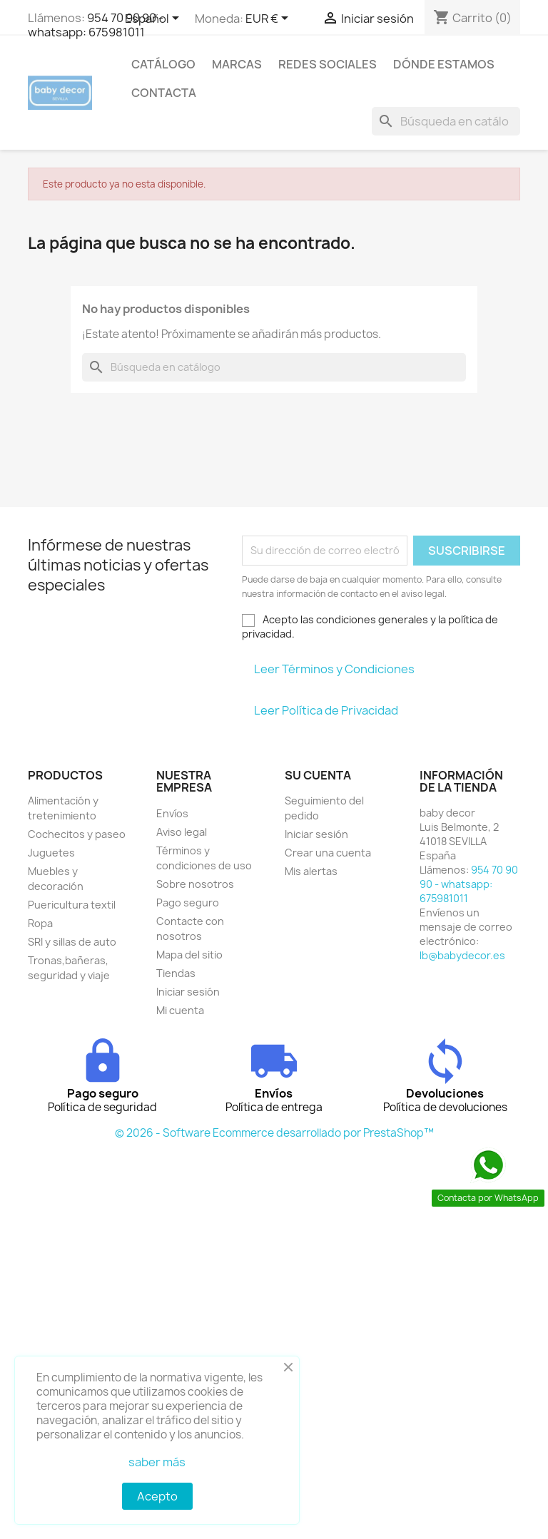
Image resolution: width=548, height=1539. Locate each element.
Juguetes (51, 852)
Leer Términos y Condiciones (334, 669)
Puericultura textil (72, 904)
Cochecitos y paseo (77, 834)
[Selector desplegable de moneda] (269, 19)
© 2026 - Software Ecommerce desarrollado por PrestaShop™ (274, 1132)
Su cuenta (318, 775)
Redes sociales (327, 64)
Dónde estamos (443, 64)
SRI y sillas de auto (72, 942)
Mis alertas (311, 871)
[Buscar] (446, 121)
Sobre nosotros (195, 884)
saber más (157, 1462)
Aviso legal (181, 832)
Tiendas (176, 973)
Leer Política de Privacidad (326, 710)
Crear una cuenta (328, 852)
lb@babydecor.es (462, 955)
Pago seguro (187, 902)
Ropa (40, 923)
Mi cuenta (180, 1010)
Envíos (172, 813)
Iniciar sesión (188, 991)
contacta (163, 93)
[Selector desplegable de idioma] (154, 19)
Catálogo (163, 64)
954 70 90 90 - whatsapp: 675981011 (95, 25)
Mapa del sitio (189, 954)
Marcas (237, 64)
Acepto (157, 1496)
